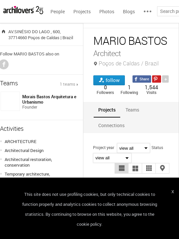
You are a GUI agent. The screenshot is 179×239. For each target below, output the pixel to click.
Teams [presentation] (132, 110)
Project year (103, 147)
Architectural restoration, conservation (28, 162)
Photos (106, 11)
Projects (82, 11)
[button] (122, 168)
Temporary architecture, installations (27, 177)
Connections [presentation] (111, 125)
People (57, 11)
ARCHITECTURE (21, 141)
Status (157, 147)
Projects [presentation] (107, 110)
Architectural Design (24, 150)
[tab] (107, 110)
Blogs (129, 11)
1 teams (67, 84)
